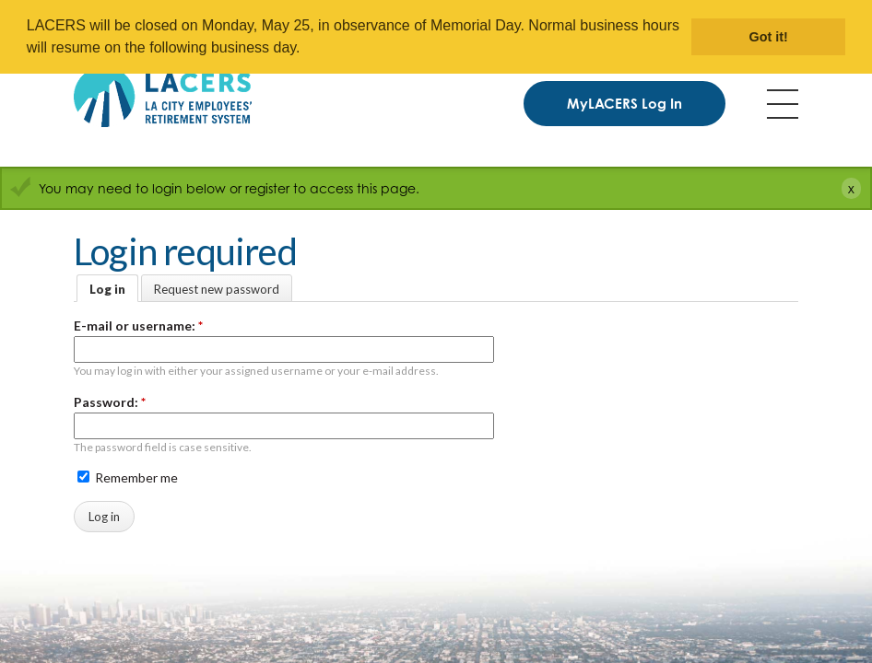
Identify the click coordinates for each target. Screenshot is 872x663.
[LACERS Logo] (163, 96)
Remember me (127, 477)
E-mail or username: (138, 325)
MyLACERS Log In (624, 103)
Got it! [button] (768, 36)
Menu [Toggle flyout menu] (782, 104)
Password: (110, 402)
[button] (307, 49)
